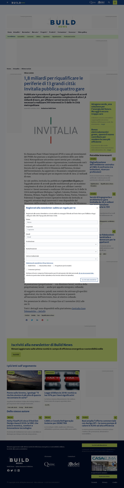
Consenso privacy (34, 269)
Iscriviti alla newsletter (89, 280)
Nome (28, 219)
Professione (30, 241)
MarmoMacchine (45, 266)
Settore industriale (32, 256)
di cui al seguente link (86, 273)
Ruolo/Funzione (31, 249)
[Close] (97, 208)
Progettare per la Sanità (63, 266)
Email (28, 234)
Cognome (29, 227)
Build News (32, 266)
